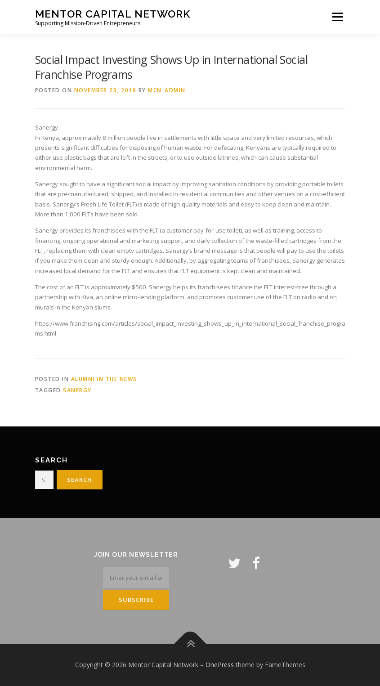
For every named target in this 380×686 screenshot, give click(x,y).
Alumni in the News (104, 379)
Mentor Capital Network (112, 14)
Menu (337, 17)
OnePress (220, 664)
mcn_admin (167, 90)
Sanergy (77, 390)
